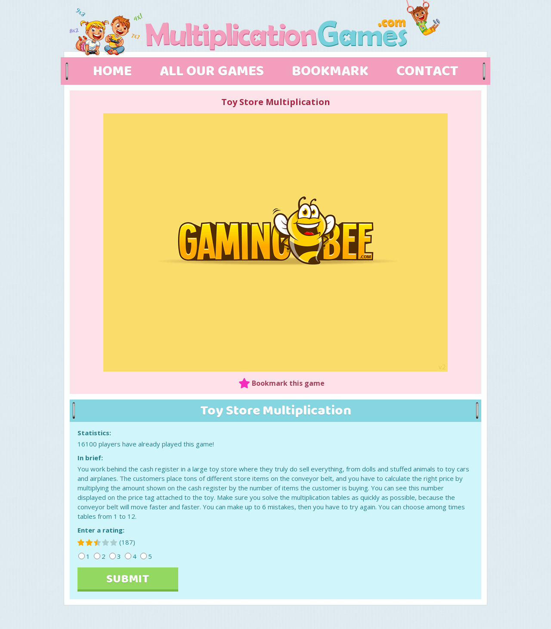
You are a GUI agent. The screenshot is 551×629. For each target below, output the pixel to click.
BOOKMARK (330, 71)
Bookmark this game (288, 383)
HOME (112, 71)
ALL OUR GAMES (212, 71)
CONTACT (427, 71)
